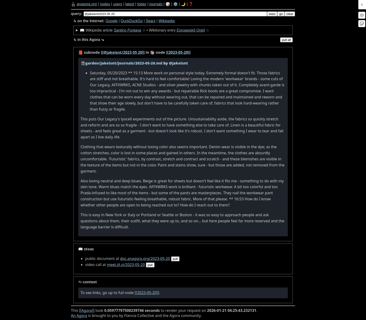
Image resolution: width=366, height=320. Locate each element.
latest (129, 4)
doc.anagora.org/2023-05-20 (145, 258)
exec (272, 14)
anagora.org (87, 4)
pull (175, 259)
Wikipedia (166, 21)
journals (155, 4)
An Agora (79, 315)
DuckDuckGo (132, 21)
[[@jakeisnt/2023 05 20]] (123, 52)
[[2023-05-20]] (178, 52)
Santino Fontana (127, 30)
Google (112, 21)
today (141, 4)
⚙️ (175, 4)
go (281, 14)
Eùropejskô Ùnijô (191, 30)
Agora (86, 310)
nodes (105, 4)
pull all (286, 40)
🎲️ (167, 4)
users (117, 4)
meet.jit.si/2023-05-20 (126, 264)
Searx (150, 21)
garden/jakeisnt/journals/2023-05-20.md (123, 63)
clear (289, 14)
